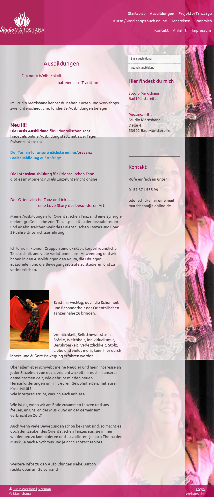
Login (200, 488)
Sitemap (44, 488)
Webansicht (195, 493)
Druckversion (22, 488)
